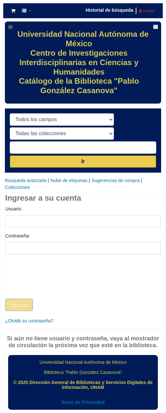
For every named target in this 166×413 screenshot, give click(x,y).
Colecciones (17, 187)
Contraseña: (17, 235)
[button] (13, 11)
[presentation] (54, 281)
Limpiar (147, 11)
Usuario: (13, 208)
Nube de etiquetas (69, 180)
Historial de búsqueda (109, 10)
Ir (83, 161)
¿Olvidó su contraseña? (29, 320)
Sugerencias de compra (115, 180)
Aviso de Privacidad (83, 402)
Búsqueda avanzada (26, 180)
